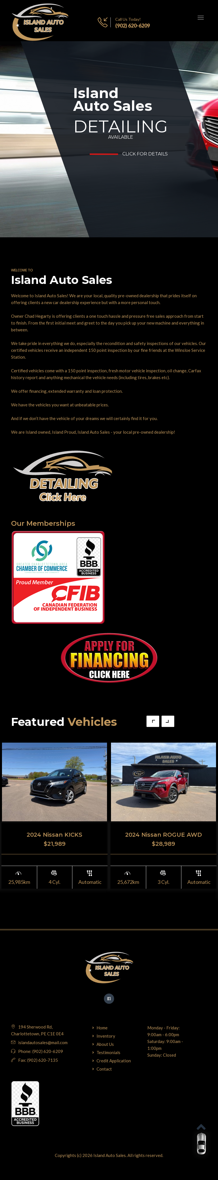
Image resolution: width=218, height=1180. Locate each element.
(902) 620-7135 (42, 1060)
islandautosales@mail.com (43, 1042)
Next (168, 721)
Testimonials (108, 1052)
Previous (152, 721)
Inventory (106, 1035)
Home (102, 1027)
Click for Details (145, 154)
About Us (105, 1044)
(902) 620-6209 (132, 25)
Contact (104, 1068)
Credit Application (114, 1060)
